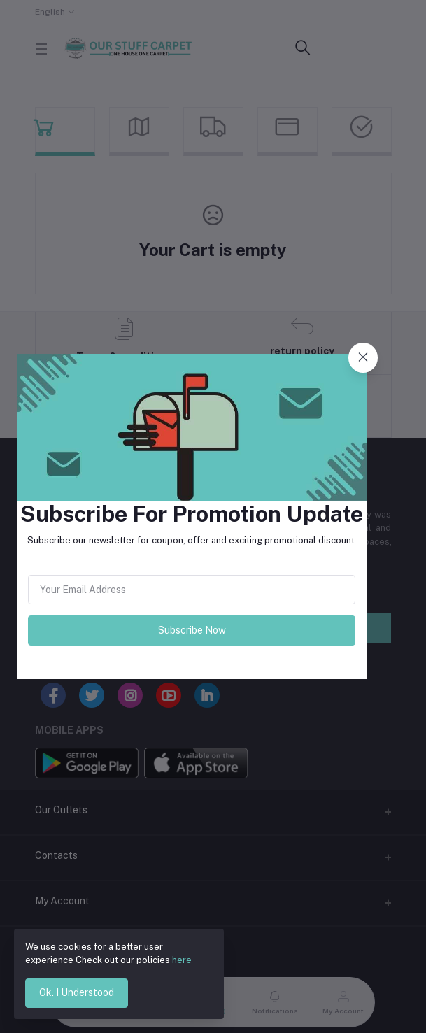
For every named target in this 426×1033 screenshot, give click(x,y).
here (182, 960)
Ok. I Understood (76, 992)
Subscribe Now (192, 630)
